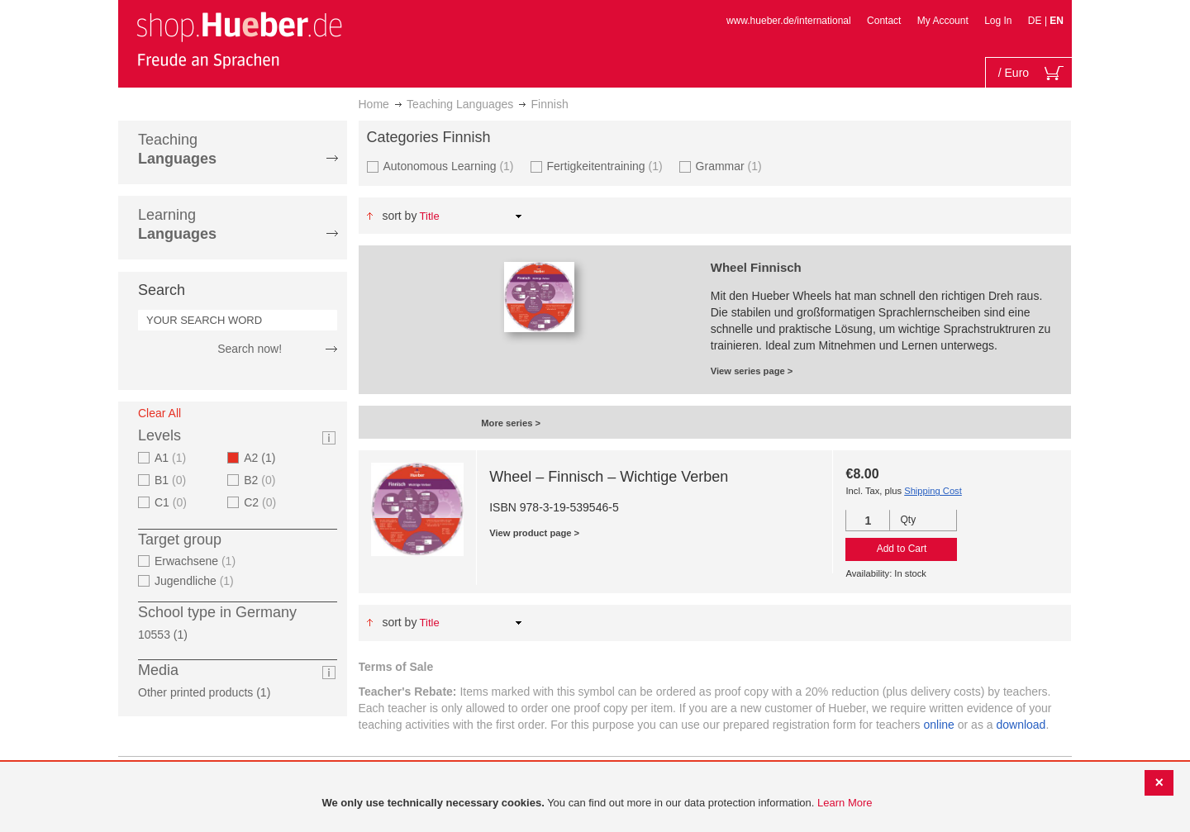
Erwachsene (197, 561)
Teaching (177, 149)
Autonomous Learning (450, 166)
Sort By (399, 215)
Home (374, 104)
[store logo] (238, 40)
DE (1036, 20)
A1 (172, 457)
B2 (261, 480)
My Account (943, 20)
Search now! (249, 348)
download (1020, 724)
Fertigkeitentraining (607, 166)
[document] (597, 803)
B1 (172, 480)
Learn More (844, 802)
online (939, 724)
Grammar (731, 166)
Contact (884, 20)
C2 (262, 502)
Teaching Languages (460, 104)
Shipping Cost (933, 491)
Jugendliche (196, 580)
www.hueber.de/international (788, 20)
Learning (177, 224)
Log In (997, 20)
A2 (264, 457)
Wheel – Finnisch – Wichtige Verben (608, 476)
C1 (173, 502)
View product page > (534, 533)
